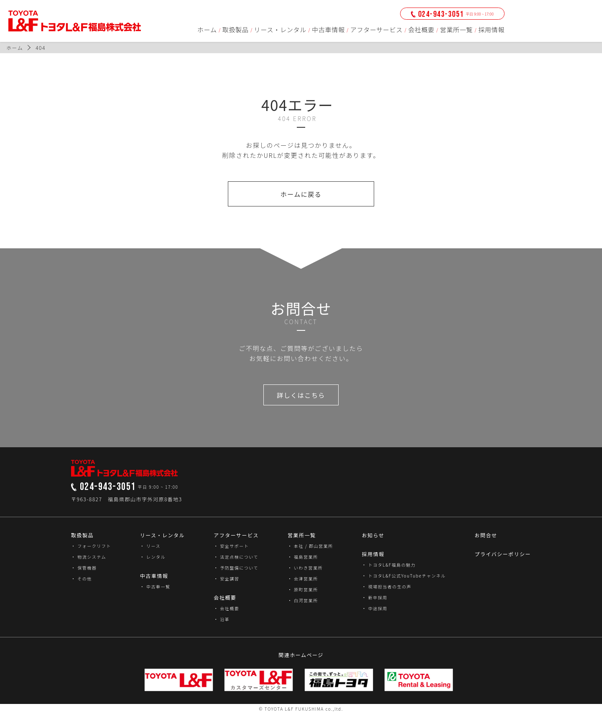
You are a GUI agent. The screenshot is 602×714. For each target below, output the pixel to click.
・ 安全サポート (231, 546)
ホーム (207, 29)
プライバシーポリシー (502, 553)
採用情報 (491, 29)
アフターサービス (376, 29)
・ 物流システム (88, 557)
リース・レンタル (280, 29)
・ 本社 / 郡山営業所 (310, 546)
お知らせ (373, 535)
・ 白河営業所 (303, 600)
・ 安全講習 (226, 578)
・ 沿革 (222, 619)
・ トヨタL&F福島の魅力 (389, 565)
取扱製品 (235, 29)
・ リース (150, 546)
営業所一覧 (456, 29)
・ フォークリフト (91, 546)
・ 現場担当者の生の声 (386, 586)
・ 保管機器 (84, 567)
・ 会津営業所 (303, 578)
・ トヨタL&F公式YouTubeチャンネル (404, 575)
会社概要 (421, 29)
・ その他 (81, 578)
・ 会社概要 (226, 608)
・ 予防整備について (236, 567)
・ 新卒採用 (374, 597)
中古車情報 (328, 29)
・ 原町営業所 (303, 589)
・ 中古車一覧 (155, 586)
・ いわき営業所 (305, 567)
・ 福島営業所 (303, 557)
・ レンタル (153, 557)
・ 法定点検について (236, 557)
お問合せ (485, 535)
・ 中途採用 (374, 608)
